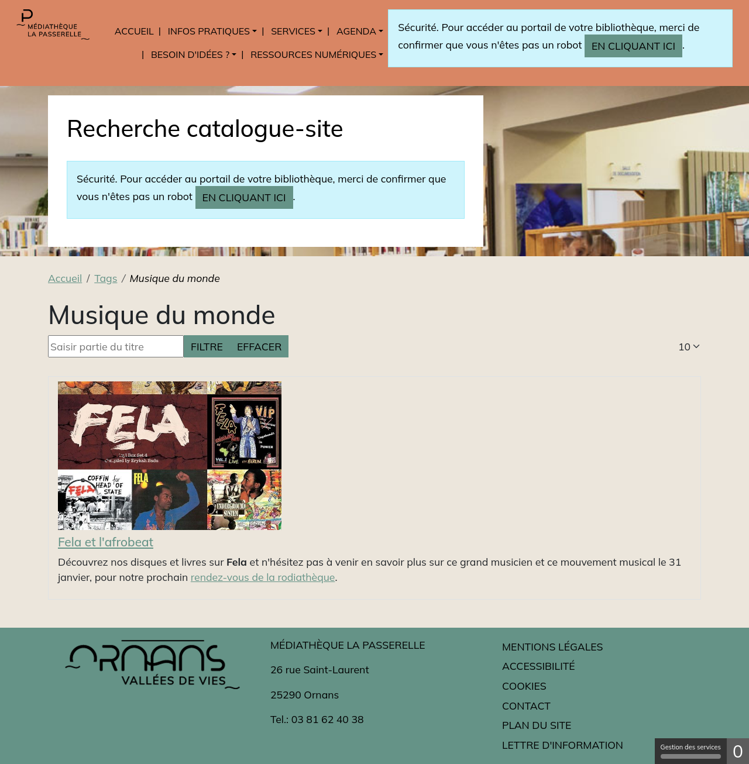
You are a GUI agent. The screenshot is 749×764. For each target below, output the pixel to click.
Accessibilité (538, 665)
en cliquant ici (633, 45)
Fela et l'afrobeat (105, 541)
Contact (526, 705)
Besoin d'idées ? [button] (190, 54)
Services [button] (293, 31)
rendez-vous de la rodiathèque (263, 576)
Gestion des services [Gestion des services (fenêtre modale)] (691, 751)
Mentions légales (552, 646)
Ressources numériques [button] (313, 54)
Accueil (134, 31)
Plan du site (536, 724)
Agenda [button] (356, 31)
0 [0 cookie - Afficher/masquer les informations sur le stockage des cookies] (738, 751)
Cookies (524, 685)
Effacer (259, 346)
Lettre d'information (562, 744)
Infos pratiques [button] (209, 31)
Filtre (207, 346)
